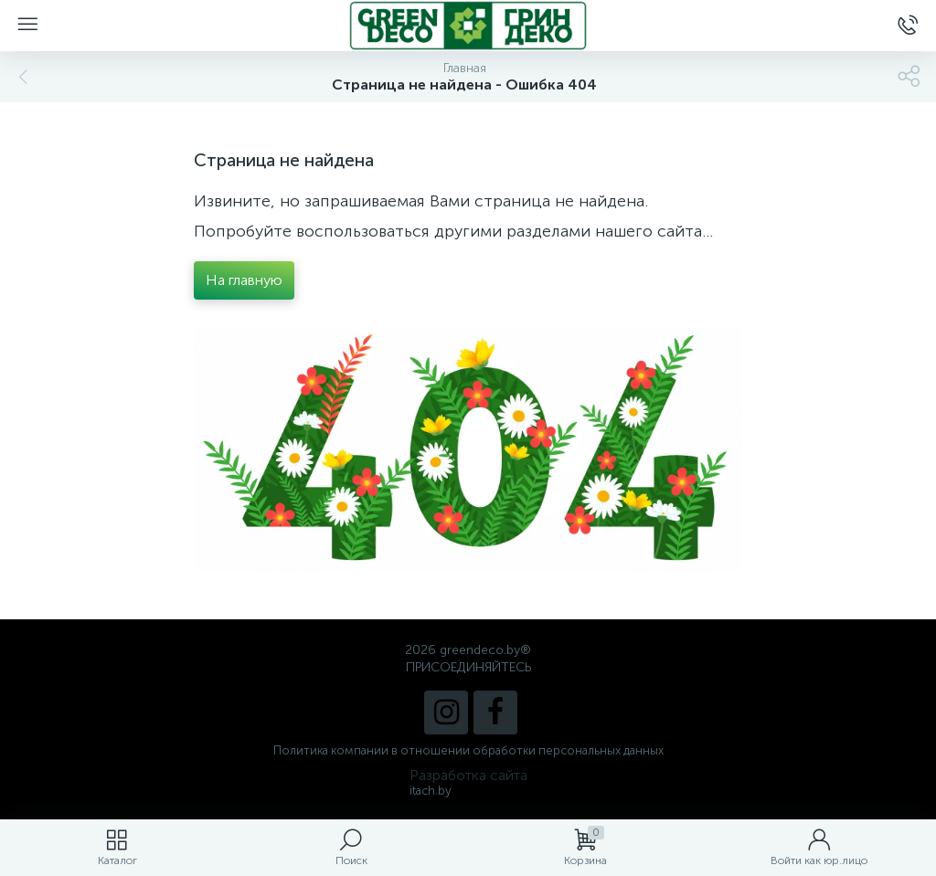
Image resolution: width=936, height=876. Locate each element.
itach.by (431, 790)
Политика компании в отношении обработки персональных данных (468, 750)
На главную (244, 280)
